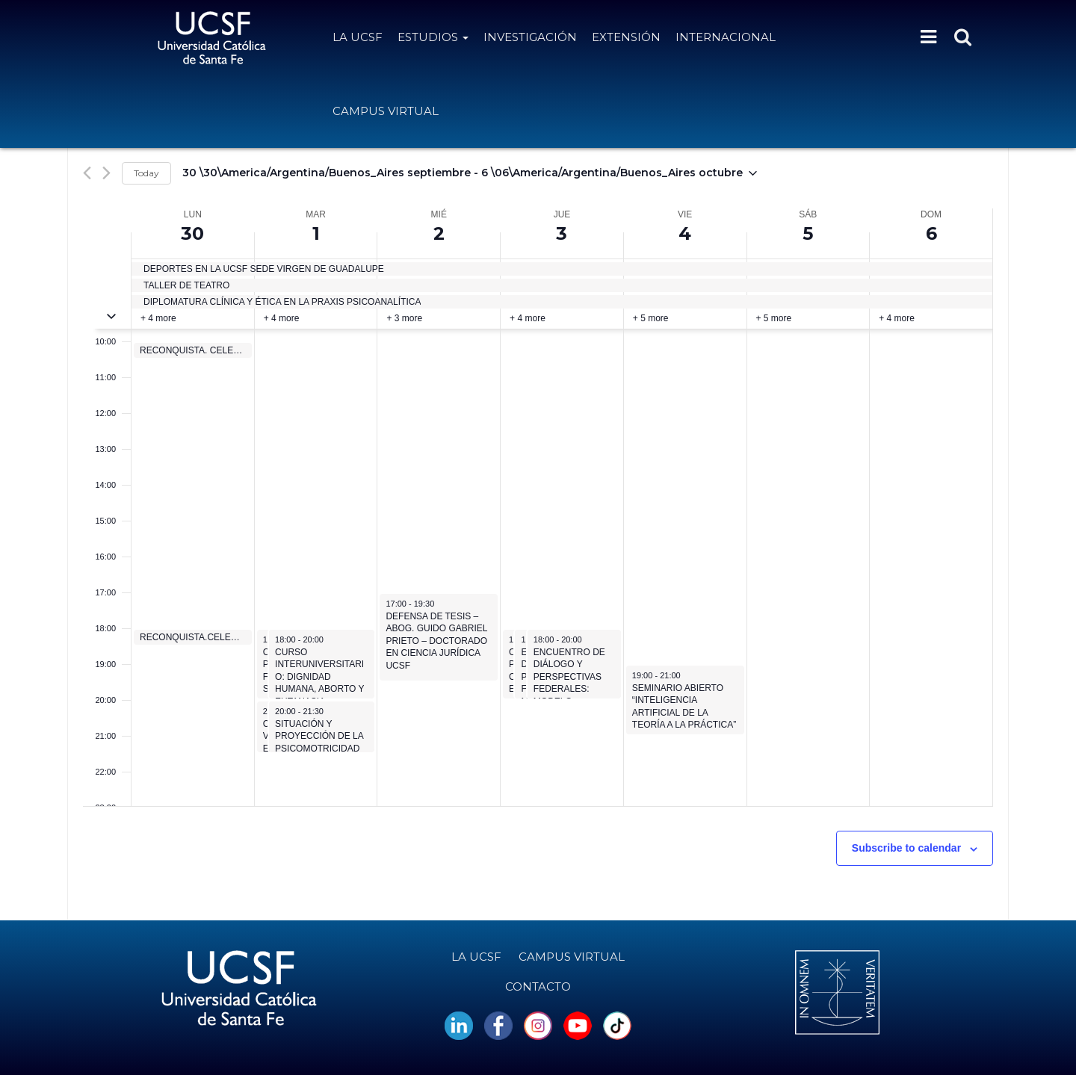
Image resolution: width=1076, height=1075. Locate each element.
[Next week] (106, 173)
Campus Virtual (386, 111)
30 (192, 233)
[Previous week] (87, 173)
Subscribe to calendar (906, 848)
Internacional (725, 37)
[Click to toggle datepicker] (469, 173)
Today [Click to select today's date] (146, 173)
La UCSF (358, 37)
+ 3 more (404, 318)
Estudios (433, 37)
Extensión (626, 37)
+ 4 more (158, 318)
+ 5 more (651, 318)
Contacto (538, 986)
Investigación (530, 37)
